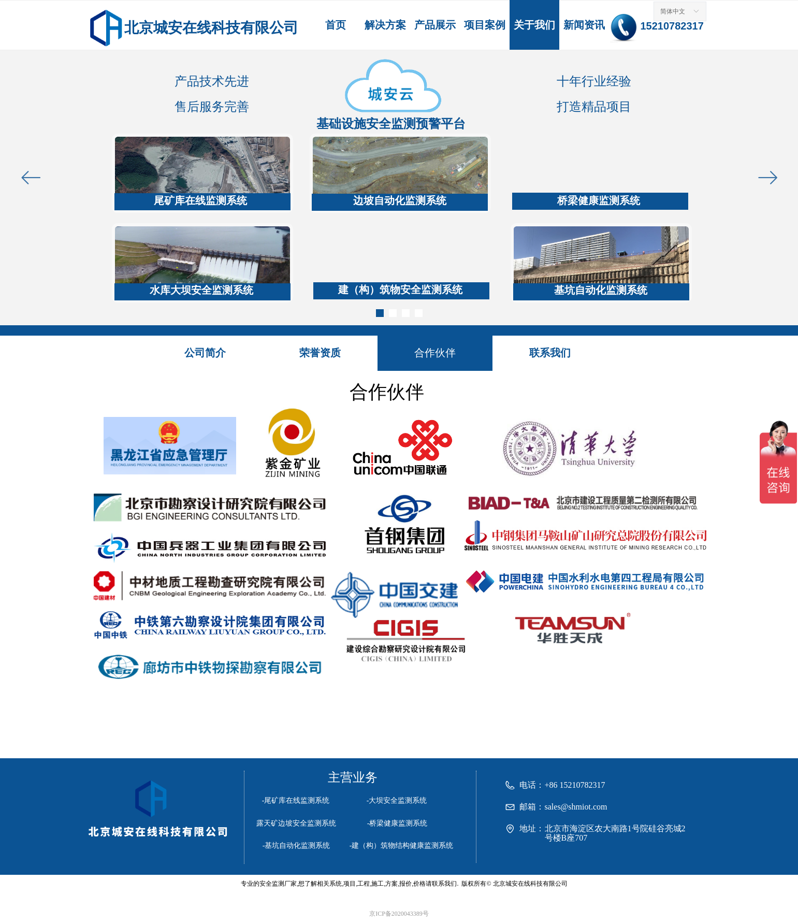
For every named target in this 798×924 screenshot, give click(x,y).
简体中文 (672, 11)
